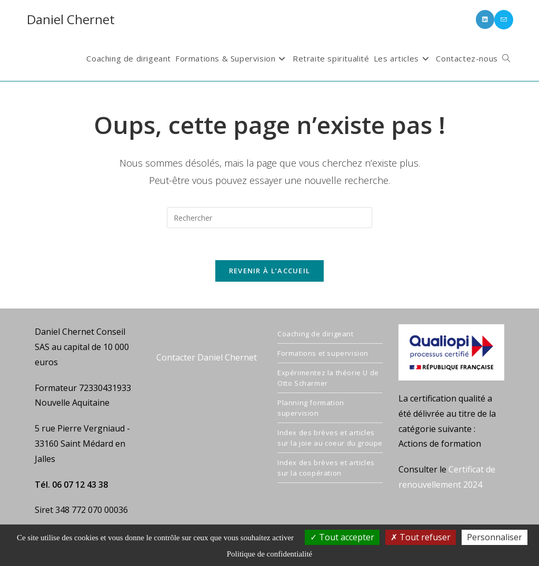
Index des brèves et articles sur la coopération (326, 468)
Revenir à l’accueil (270, 270)
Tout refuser (421, 537)
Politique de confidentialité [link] (269, 554)
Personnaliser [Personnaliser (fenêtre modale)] (494, 537)
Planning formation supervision (310, 408)
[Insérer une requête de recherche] (269, 217)
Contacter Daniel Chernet (206, 357)
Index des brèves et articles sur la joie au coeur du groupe (330, 438)
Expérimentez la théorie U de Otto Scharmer (328, 378)
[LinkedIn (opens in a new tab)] (485, 19)
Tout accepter (342, 537)
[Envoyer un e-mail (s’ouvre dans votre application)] (503, 19)
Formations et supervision (322, 353)
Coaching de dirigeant (315, 333)
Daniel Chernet (71, 19)
